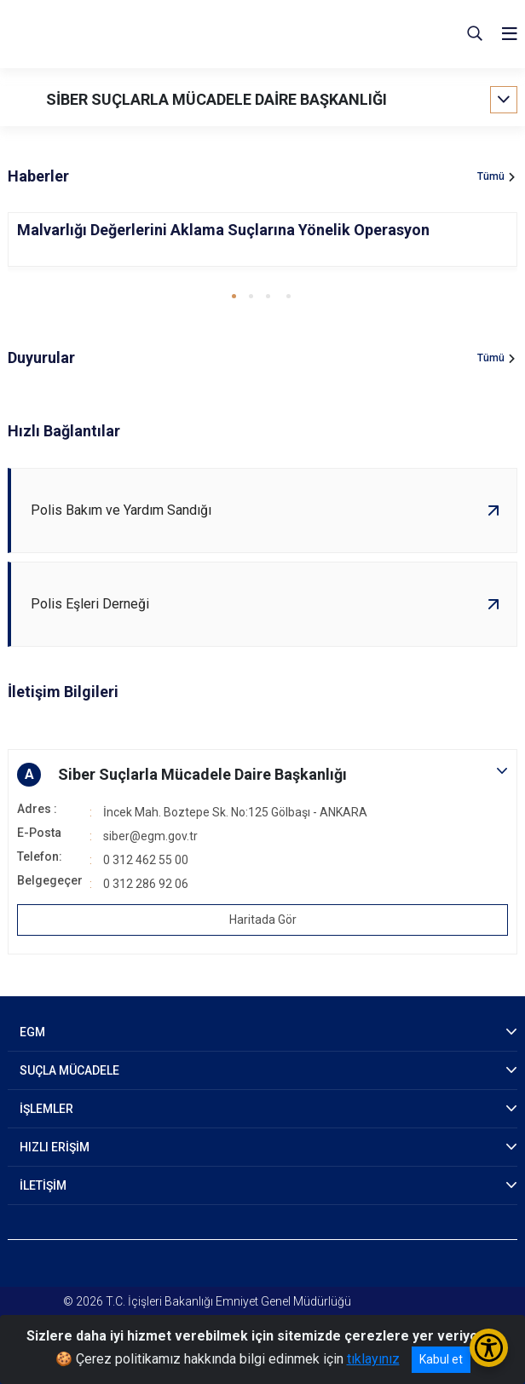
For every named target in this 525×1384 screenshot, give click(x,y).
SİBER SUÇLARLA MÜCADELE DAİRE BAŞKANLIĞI (216, 99)
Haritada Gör (263, 919)
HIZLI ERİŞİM (54, 1147)
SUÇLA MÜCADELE (69, 1070)
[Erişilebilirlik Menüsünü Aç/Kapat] (489, 1348)
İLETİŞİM (43, 1185)
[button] (234, 296)
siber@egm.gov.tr (150, 836)
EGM (32, 1032)
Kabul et (441, 1359)
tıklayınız (373, 1359)
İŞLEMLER (46, 1109)
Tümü (491, 176)
